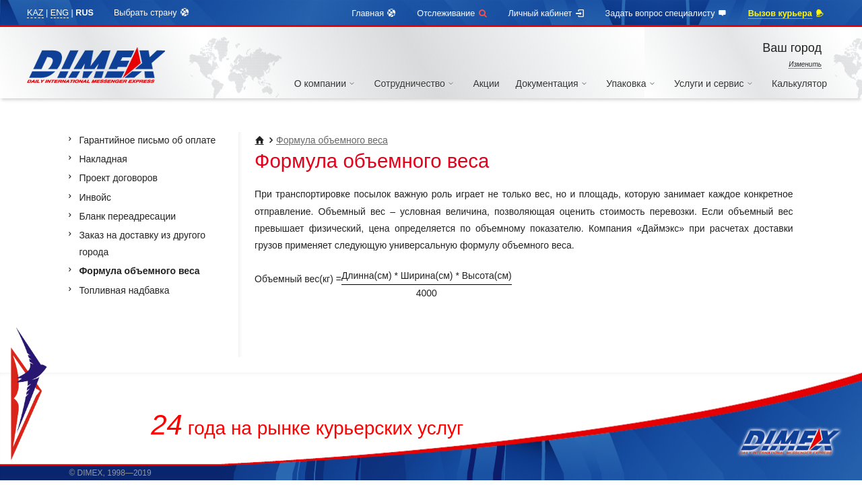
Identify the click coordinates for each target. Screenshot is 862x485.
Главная (374, 13)
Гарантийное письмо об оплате (147, 140)
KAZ (35, 13)
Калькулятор (799, 83)
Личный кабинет (546, 13)
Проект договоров (118, 177)
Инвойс (95, 197)
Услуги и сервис (715, 83)
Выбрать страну (152, 13)
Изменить (805, 64)
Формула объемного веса (332, 140)
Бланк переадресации (127, 216)
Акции (486, 83)
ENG (60, 13)
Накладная (103, 159)
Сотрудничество (415, 83)
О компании (326, 83)
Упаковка (632, 83)
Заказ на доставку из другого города (142, 243)
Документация (553, 83)
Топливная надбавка (124, 290)
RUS (84, 13)
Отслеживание (452, 13)
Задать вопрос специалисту (666, 13)
